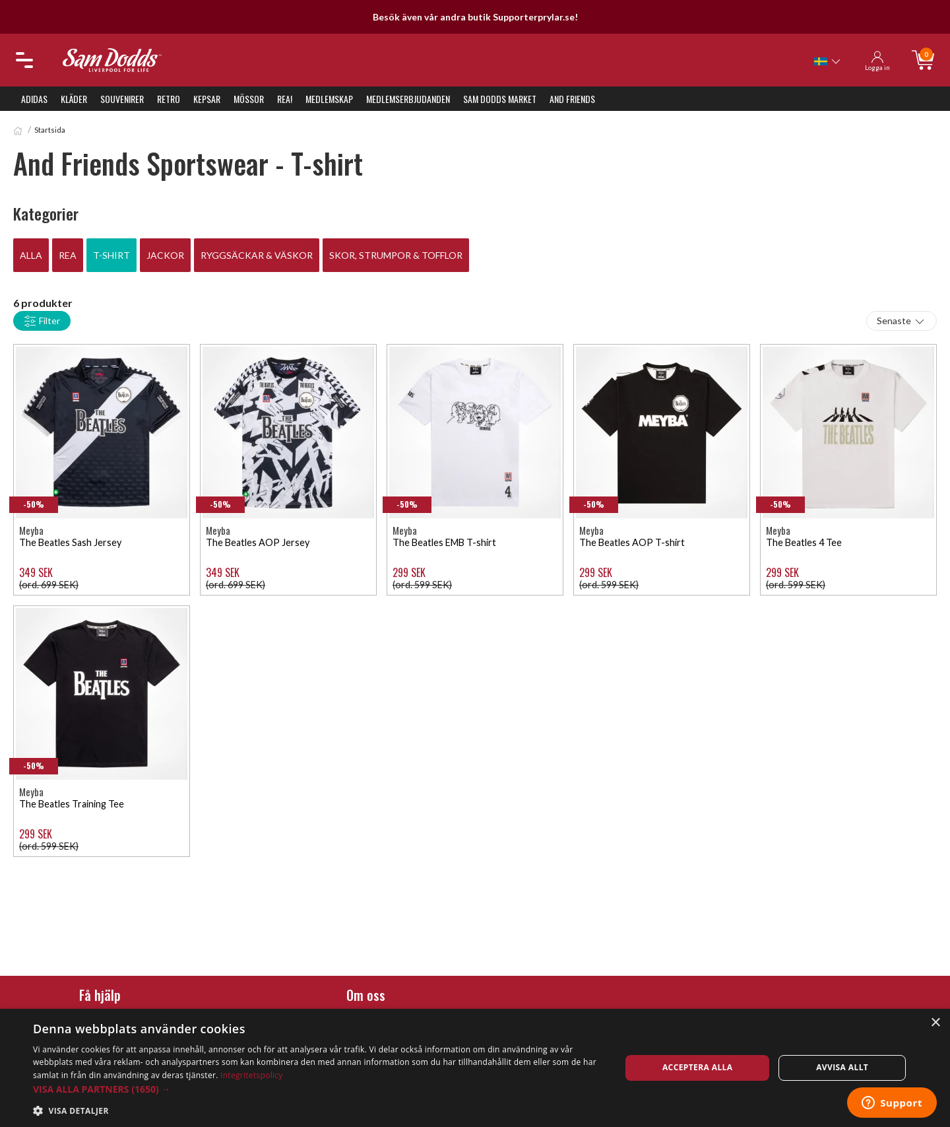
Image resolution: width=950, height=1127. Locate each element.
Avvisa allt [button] (842, 1067)
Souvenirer (122, 99)
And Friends (572, 99)
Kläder (74, 99)
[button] (318, 1089)
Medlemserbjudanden (408, 99)
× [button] (935, 1023)
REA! (284, 99)
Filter (42, 321)
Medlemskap (329, 99)
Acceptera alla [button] (697, 1067)
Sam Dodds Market (499, 99)
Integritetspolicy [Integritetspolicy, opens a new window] (251, 1075)
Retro (168, 99)
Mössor (249, 99)
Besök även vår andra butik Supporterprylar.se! (475, 16)
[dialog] (475, 1068)
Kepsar (206, 99)
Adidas (34, 99)
